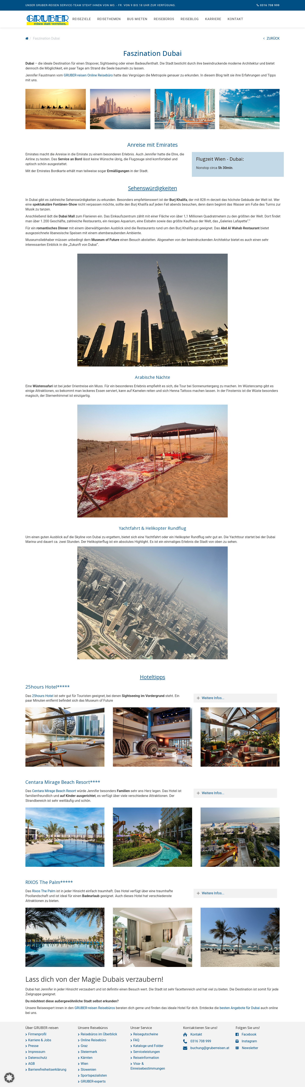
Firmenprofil (37, 1034)
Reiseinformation (146, 1058)
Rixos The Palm (43, 891)
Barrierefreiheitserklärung (47, 1070)
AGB (31, 1064)
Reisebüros (164, 19)
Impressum (36, 1052)
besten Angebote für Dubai (240, 1008)
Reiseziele (81, 19)
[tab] (235, 698)
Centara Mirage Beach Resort (54, 791)
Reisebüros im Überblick (99, 1034)
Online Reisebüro (93, 1040)
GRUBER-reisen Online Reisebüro (88, 75)
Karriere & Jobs (39, 1040)
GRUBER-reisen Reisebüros (95, 1008)
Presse (33, 1046)
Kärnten (87, 1058)
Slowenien (88, 1070)
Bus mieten (137, 19)
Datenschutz (37, 1058)
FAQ (136, 1040)
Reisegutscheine (145, 1034)
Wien (84, 1064)
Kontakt (235, 19)
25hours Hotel (42, 696)
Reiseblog (190, 19)
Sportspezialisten (94, 1075)
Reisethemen (109, 19)
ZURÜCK (271, 38)
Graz (84, 1046)
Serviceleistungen (146, 1052)
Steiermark (89, 1052)
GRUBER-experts (93, 1081)
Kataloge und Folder (148, 1046)
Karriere (213, 19)
